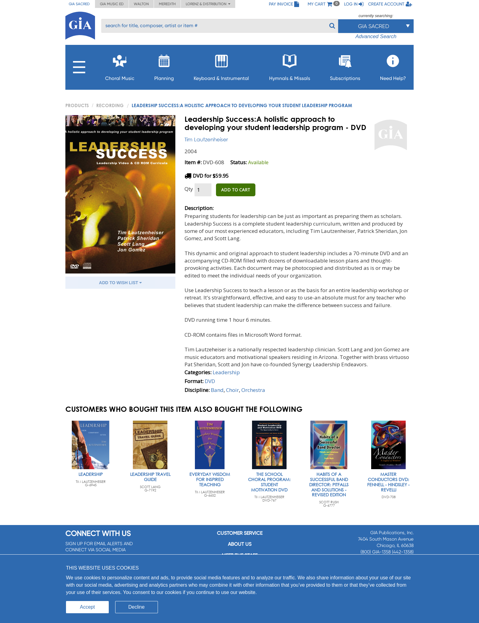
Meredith (167, 4)
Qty (189, 188)
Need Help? (393, 65)
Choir (232, 389)
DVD (210, 381)
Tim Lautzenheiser (206, 139)
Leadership (226, 372)
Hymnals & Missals (289, 65)
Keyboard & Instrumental (221, 65)
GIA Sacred (79, 4)
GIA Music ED (112, 4)
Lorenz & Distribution (208, 4)
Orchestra (253, 389)
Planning (164, 65)
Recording (110, 105)
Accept (87, 607)
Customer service (239, 533)
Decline (136, 607)
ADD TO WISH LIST (120, 282)
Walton (141, 4)
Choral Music (119, 65)
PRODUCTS (77, 105)
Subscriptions (345, 65)
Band (217, 389)
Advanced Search (375, 36)
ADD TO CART (235, 190)
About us (239, 544)
